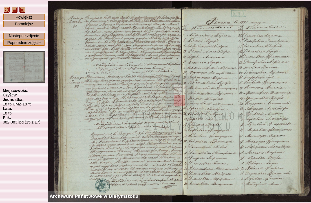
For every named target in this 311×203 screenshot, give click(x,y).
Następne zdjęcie (24, 36)
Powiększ (24, 17)
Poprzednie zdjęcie (24, 42)
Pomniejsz (24, 24)
